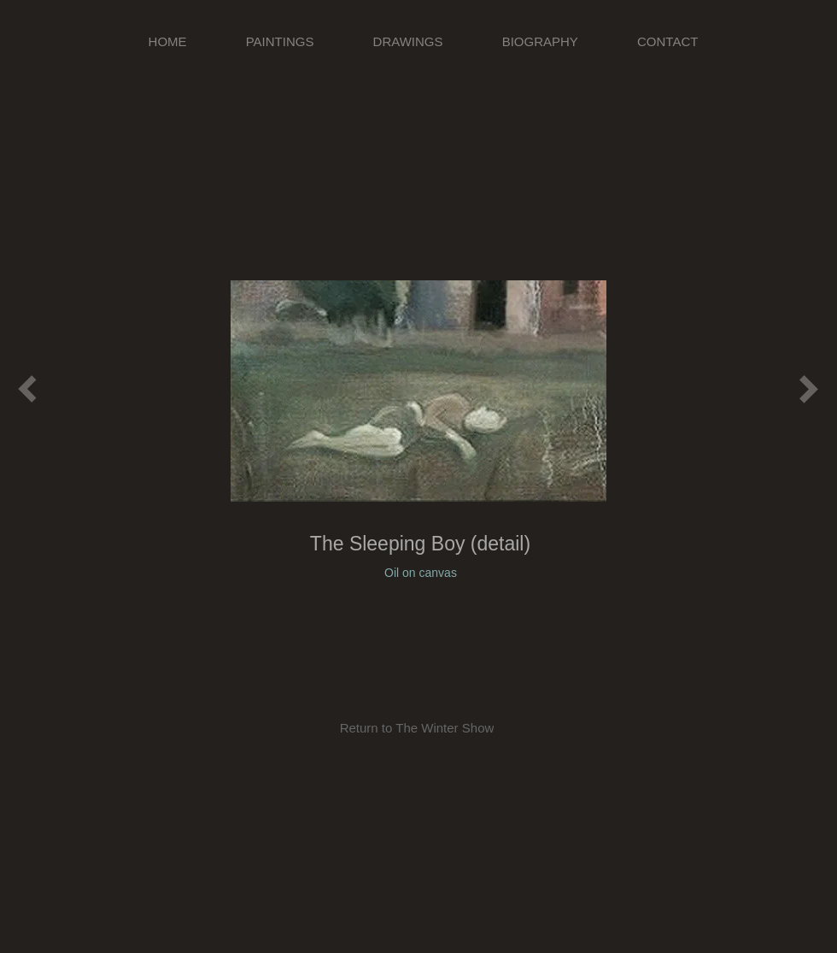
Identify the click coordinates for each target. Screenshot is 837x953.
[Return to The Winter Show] (416, 727)
